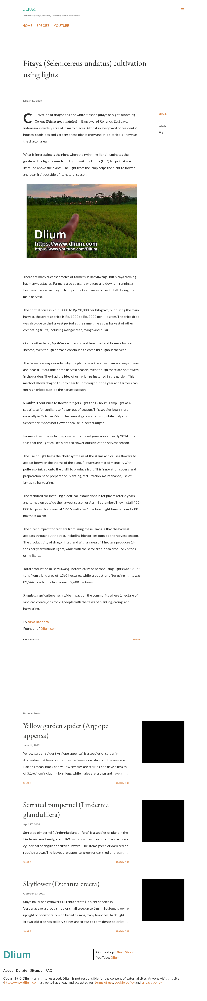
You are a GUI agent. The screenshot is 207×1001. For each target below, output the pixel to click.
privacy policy (151, 982)
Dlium (29, 9)
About (8, 970)
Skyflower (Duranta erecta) (61, 883)
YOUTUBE (61, 26)
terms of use (104, 982)
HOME (27, 26)
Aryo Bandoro (38, 622)
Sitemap (36, 970)
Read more (122, 783)
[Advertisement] (79, 670)
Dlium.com (48, 628)
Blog (161, 132)
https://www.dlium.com (21, 982)
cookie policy (125, 982)
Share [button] (162, 113)
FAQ (48, 970)
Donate (21, 970)
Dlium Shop (124, 952)
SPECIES (43, 26)
